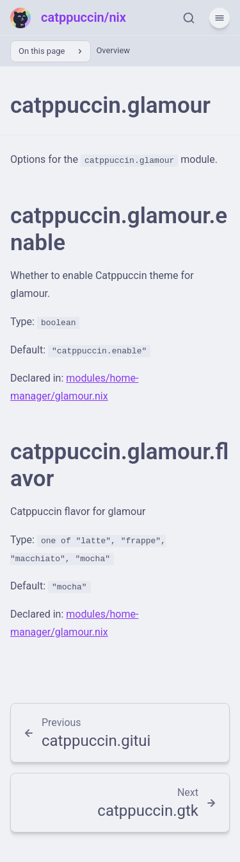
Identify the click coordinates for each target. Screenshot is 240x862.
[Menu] (219, 18)
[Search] (189, 18)
